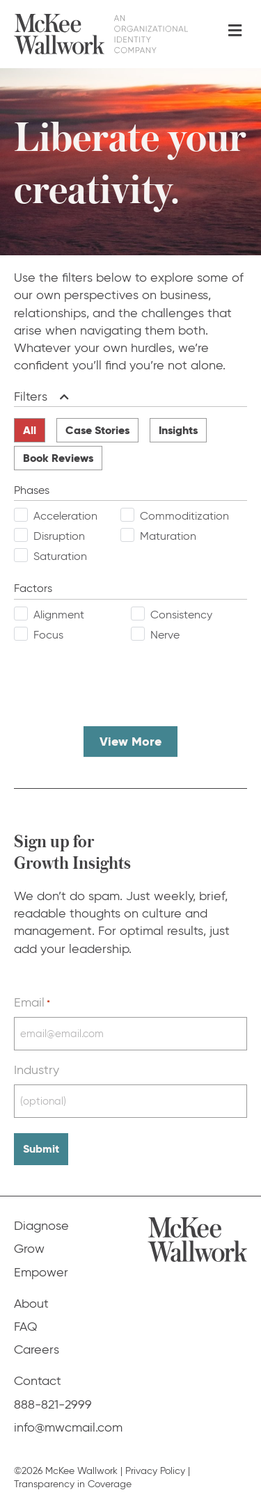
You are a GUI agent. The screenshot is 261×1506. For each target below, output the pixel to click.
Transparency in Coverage (73, 1484)
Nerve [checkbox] (165, 634)
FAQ (26, 1326)
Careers (36, 1349)
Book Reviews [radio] (58, 458)
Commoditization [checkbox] (184, 515)
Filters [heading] (30, 396)
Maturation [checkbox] (168, 536)
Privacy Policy (155, 1471)
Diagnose (41, 1225)
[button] (61, 397)
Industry (36, 1070)
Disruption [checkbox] (59, 536)
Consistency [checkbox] (181, 614)
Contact (37, 1380)
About (31, 1303)
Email (32, 1002)
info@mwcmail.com (68, 1427)
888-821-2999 (53, 1404)
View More (130, 741)
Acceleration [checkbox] (65, 515)
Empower (41, 1272)
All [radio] (29, 430)
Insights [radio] (178, 430)
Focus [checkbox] (48, 634)
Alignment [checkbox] (58, 614)
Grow (29, 1248)
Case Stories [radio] (97, 430)
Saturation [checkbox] (60, 556)
